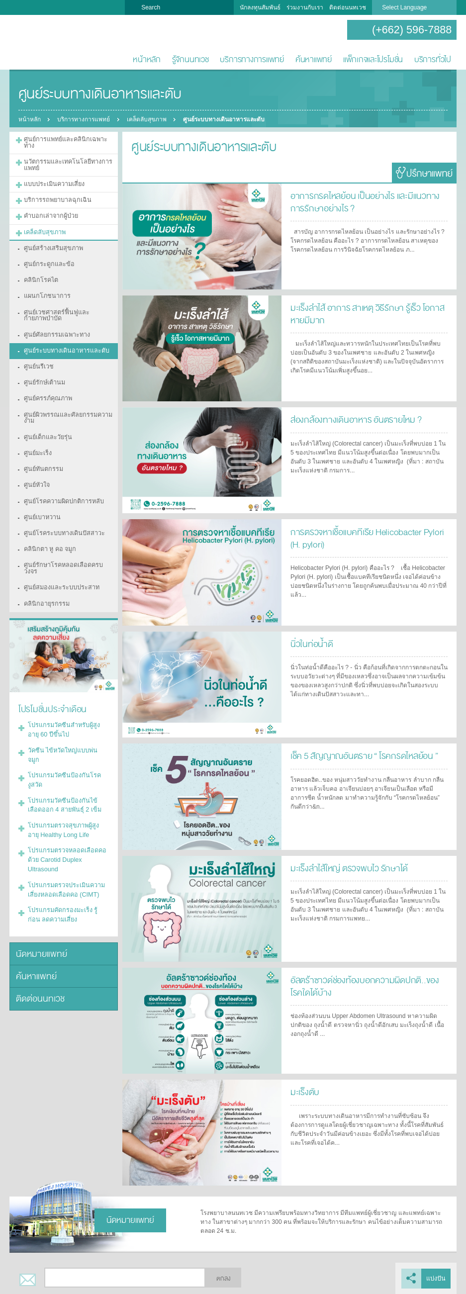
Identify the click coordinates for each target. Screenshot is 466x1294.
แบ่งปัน (436, 1278)
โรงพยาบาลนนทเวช (42, 43)
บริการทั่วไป (432, 59)
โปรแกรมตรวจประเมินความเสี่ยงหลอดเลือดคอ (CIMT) (63, 829)
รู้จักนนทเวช (190, 59)
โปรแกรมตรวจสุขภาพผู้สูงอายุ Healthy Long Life (66, 772)
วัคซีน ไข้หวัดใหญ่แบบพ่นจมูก (66, 714)
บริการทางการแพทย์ (252, 59)
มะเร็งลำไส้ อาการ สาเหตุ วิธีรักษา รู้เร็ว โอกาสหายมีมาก (362, 313)
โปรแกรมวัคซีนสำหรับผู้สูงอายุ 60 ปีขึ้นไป (66, 695)
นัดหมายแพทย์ (40, 890)
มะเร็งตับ (303, 1091)
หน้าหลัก (147, 59)
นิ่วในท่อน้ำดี (310, 643)
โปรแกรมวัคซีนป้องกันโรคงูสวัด (68, 729)
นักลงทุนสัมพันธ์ (260, 7)
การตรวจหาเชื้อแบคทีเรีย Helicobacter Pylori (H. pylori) (368, 537)
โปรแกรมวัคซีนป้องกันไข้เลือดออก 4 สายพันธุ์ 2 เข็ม (66, 748)
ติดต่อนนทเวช (347, 7)
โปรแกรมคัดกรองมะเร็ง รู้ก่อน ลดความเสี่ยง (65, 853)
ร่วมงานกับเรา (304, 7)
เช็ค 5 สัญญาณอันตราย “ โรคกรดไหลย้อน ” (361, 755)
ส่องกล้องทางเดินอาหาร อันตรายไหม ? (352, 419)
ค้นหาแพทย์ (313, 59)
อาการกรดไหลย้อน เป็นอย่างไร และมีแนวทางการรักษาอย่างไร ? (366, 201)
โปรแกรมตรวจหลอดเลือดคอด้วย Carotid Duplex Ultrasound (64, 800)
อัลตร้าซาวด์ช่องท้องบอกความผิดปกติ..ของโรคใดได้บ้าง (366, 985)
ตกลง (223, 1278)
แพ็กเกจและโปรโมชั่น (373, 59)
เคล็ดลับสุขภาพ (148, 119)
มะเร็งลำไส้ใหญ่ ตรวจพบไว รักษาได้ (346, 867)
